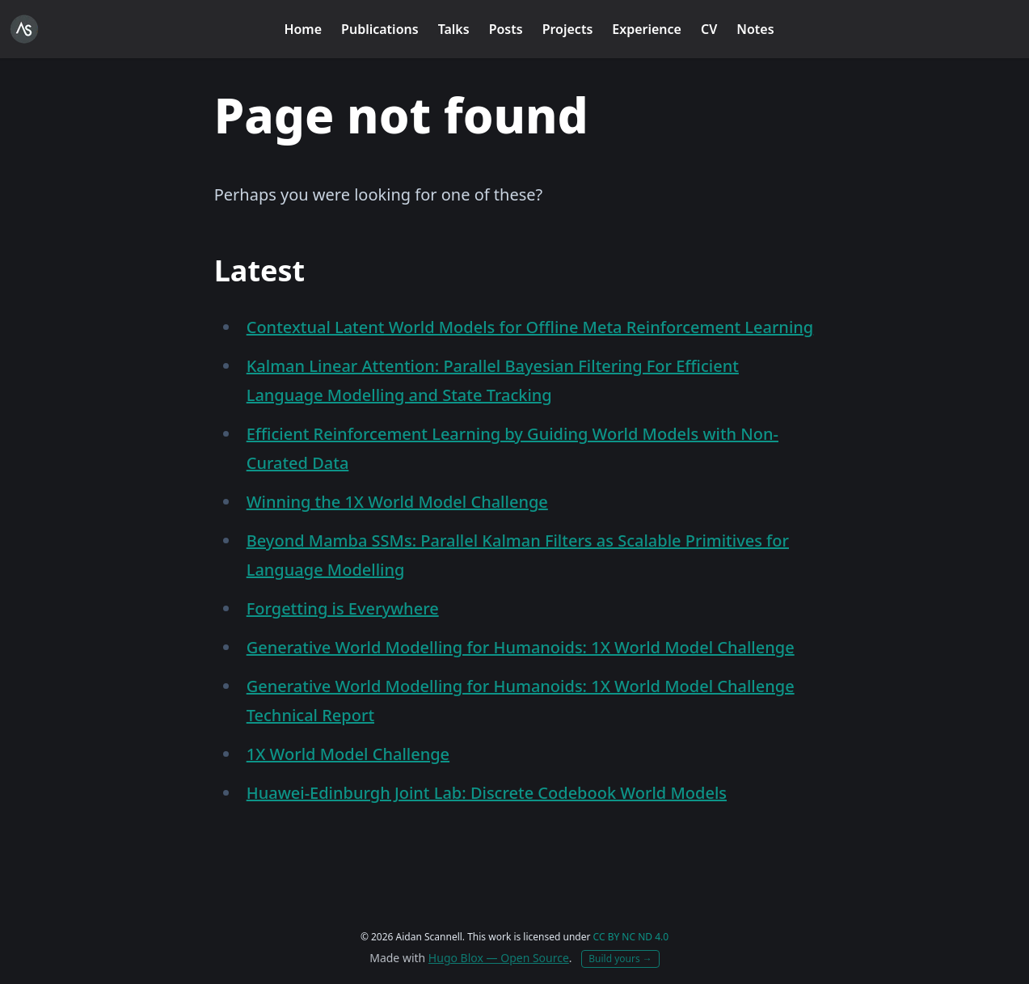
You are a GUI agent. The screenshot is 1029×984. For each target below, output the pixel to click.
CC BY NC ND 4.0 (631, 937)
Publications (380, 29)
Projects (567, 29)
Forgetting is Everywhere (343, 608)
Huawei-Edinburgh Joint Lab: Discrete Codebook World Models (487, 793)
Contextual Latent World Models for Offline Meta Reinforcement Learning (530, 327)
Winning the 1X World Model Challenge (397, 502)
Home (303, 29)
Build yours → (620, 958)
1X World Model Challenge (348, 754)
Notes (755, 29)
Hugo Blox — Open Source (498, 957)
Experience (646, 29)
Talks (454, 29)
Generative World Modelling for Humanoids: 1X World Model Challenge (521, 647)
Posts (506, 29)
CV (709, 29)
